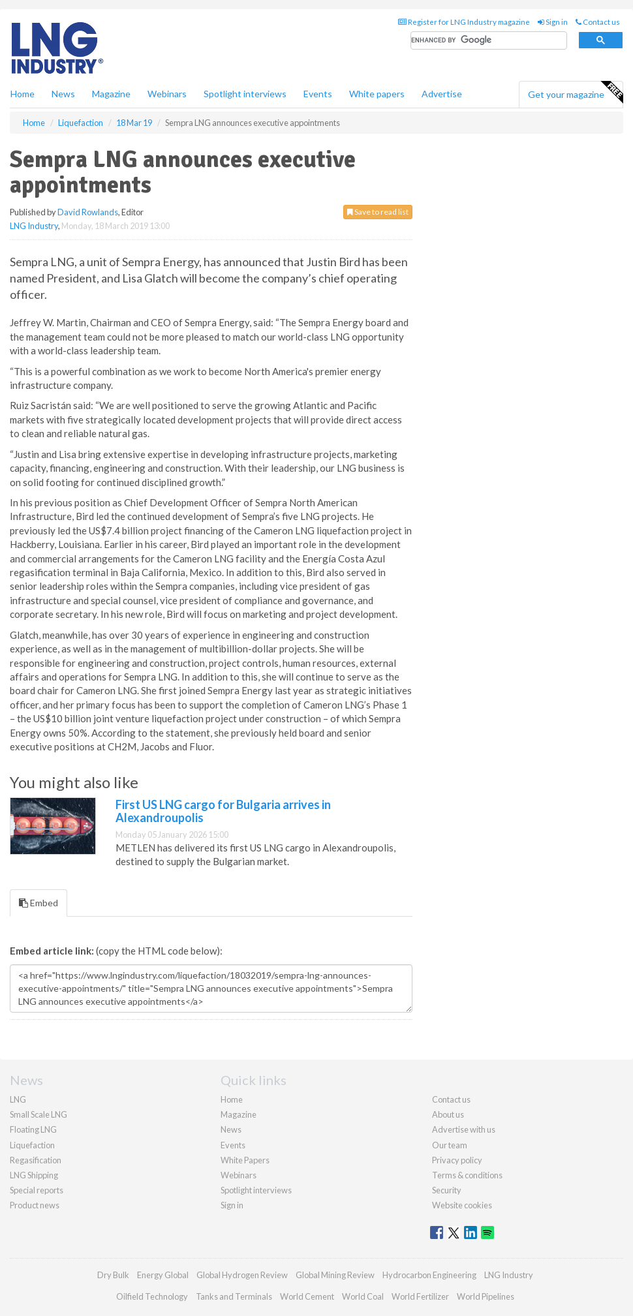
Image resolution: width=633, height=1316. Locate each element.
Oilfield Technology (152, 1296)
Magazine (111, 93)
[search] (488, 40)
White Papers (245, 1160)
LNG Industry (34, 226)
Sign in (553, 22)
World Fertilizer (420, 1296)
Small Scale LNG (38, 1114)
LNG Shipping (34, 1175)
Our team (449, 1145)
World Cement (307, 1296)
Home (22, 93)
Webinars (167, 93)
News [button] (63, 93)
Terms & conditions (467, 1175)
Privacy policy (457, 1160)
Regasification (35, 1160)
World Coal (363, 1296)
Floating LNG (33, 1129)
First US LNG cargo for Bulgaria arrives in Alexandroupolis (223, 811)
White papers (377, 93)
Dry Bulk (113, 1275)
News (231, 1129)
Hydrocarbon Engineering (429, 1275)
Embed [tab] (38, 902)
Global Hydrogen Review (242, 1275)
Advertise (442, 93)
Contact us (598, 22)
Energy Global (163, 1275)
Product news (34, 1205)
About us (448, 1114)
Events (317, 93)
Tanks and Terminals (234, 1296)
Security (446, 1190)
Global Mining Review (335, 1275)
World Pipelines (485, 1296)
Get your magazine (575, 93)
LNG (18, 1099)
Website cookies (462, 1205)
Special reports (36, 1190)
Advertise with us (463, 1129)
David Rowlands (87, 212)
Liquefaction (32, 1145)
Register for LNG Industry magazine (464, 22)
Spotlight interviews (245, 93)
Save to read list (378, 212)
